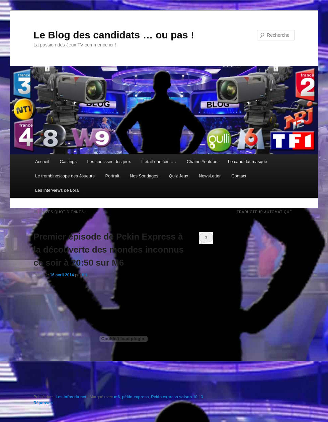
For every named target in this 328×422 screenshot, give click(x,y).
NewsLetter (210, 175)
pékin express (135, 397)
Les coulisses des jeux (109, 161)
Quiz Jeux (178, 175)
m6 (117, 397)
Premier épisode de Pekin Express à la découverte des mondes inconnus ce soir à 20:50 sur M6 (108, 250)
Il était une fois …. (158, 161)
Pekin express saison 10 (174, 397)
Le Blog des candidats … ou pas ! (113, 34)
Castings (68, 161)
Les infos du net (71, 397)
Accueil (42, 161)
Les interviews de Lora (57, 190)
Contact (238, 175)
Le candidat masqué (247, 161)
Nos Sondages (144, 175)
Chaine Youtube (202, 161)
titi (84, 275)
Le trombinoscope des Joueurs (65, 175)
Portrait (112, 175)
